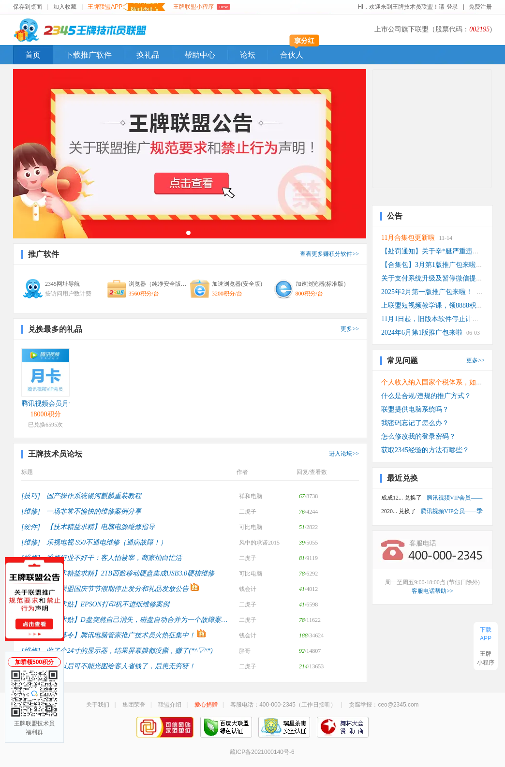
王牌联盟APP (126, 7)
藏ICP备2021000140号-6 (262, 752)
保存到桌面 (27, 6)
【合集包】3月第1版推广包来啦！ (432, 264)
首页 (33, 55)
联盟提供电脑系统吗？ (415, 409)
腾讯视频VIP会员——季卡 (452, 511)
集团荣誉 (134, 704)
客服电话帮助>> (432, 591)
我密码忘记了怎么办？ (415, 423)
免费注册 (480, 6)
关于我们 (97, 704)
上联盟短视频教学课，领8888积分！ (435, 305)
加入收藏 (64, 6)
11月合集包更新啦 (408, 237)
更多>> (350, 328)
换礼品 (148, 55)
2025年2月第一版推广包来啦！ (427, 291)
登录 (452, 6)
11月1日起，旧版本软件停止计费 (430, 319)
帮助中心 (199, 55)
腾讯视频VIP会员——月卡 (455, 497)
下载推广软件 (88, 55)
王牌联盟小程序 (201, 6)
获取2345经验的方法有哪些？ (425, 450)
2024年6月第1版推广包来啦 (421, 332)
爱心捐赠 (206, 704)
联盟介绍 (169, 704)
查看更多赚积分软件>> (329, 254)
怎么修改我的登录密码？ (418, 436)
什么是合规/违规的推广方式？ (426, 395)
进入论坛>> (344, 453)
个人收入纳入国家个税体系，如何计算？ (442, 382)
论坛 (247, 55)
